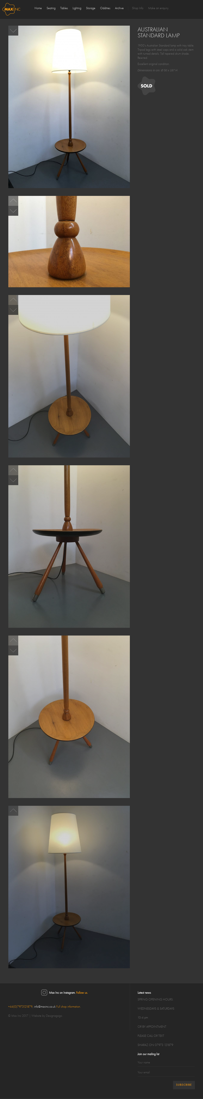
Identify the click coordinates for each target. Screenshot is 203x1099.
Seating (51, 8)
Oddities (105, 8)
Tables (64, 8)
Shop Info (137, 8)
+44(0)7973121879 (20, 1006)
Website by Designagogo (47, 1016)
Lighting (77, 8)
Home (38, 8)
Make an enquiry (158, 8)
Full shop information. (68, 1006)
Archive (119, 8)
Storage (90, 8)
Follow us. (82, 993)
